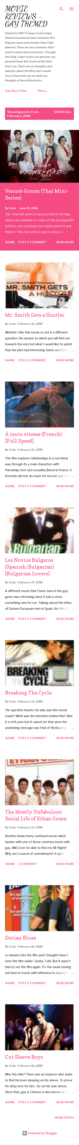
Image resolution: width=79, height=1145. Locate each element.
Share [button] (10, 242)
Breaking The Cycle (28, 693)
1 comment (27, 864)
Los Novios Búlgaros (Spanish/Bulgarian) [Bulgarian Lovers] (29, 567)
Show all (63, 112)
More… (43, 90)
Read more (65, 242)
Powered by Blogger (39, 1133)
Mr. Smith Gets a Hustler (35, 315)
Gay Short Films (16, 90)
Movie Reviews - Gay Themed (26, 16)
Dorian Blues (20, 938)
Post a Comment (32, 242)
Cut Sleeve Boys (24, 1057)
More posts (64, 1117)
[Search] (61, 7)
